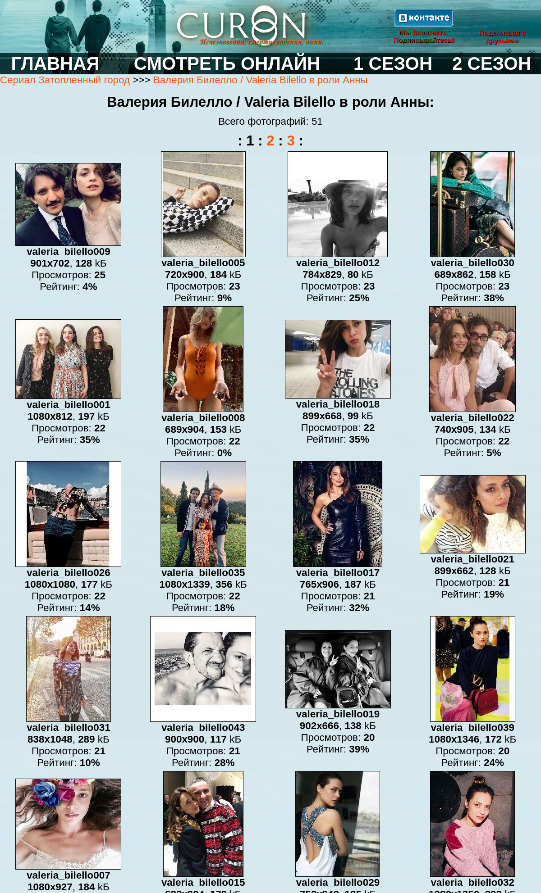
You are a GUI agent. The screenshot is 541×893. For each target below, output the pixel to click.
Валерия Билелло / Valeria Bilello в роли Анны (260, 80)
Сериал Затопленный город (65, 80)
